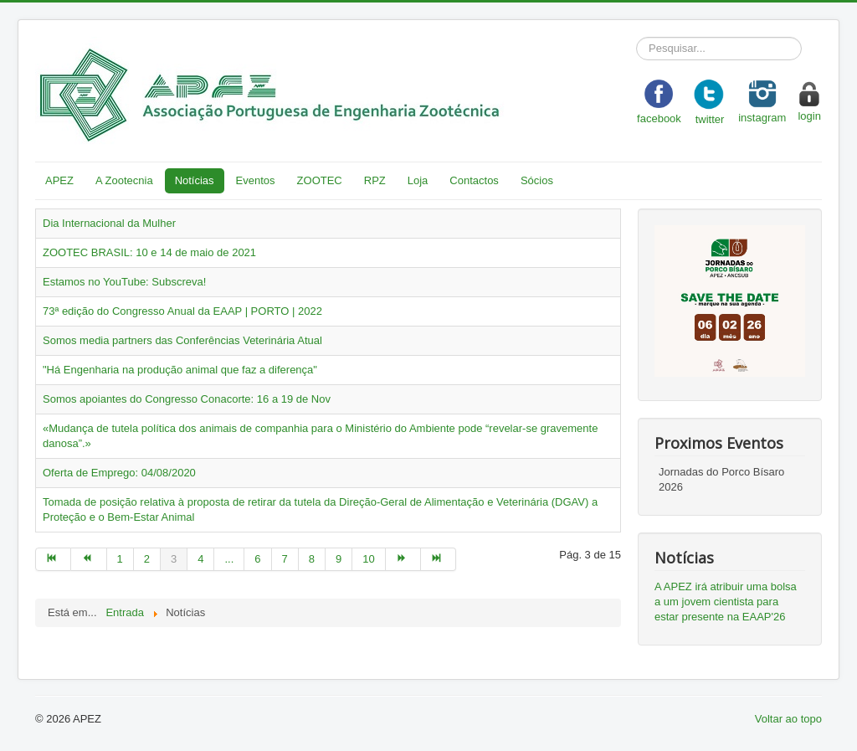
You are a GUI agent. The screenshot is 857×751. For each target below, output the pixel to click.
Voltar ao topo (788, 718)
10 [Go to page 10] (368, 559)
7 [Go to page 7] (285, 559)
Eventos (255, 180)
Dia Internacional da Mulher (109, 223)
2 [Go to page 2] (147, 559)
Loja (418, 180)
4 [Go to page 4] (200, 559)
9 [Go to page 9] (338, 559)
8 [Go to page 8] (312, 559)
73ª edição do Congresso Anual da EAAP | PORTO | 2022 (182, 311)
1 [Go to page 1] (120, 559)
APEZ (59, 180)
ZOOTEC (319, 180)
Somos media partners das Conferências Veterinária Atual (182, 340)
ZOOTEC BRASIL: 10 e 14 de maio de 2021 (149, 252)
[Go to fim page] (438, 559)
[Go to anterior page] (88, 559)
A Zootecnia (124, 180)
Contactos (474, 180)
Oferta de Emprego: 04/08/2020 (119, 472)
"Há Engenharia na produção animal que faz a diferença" (180, 369)
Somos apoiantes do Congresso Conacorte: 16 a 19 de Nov (187, 399)
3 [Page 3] (174, 559)
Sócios (537, 180)
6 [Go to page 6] (257, 559)
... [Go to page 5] (228, 559)
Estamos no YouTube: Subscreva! (124, 281)
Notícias (194, 180)
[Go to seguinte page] (403, 559)
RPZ (375, 180)
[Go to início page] (53, 559)
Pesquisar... (636, 37)
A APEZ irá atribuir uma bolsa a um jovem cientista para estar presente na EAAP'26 (725, 601)
